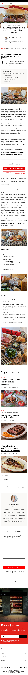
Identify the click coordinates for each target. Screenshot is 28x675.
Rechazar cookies (20, 173)
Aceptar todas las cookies (13, 168)
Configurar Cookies (8, 173)
